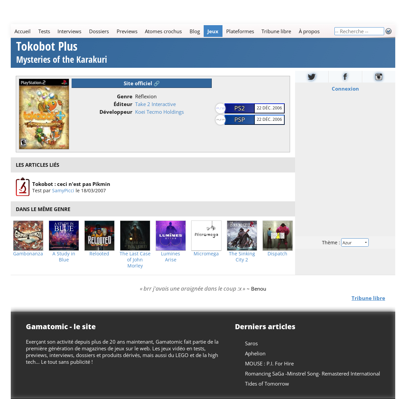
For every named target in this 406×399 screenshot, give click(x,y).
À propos (309, 31)
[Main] (172, 31)
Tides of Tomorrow (267, 383)
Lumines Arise (170, 257)
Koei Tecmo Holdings (159, 111)
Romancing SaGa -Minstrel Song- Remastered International (312, 373)
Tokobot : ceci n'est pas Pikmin (71, 184)
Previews (127, 31)
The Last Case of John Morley (135, 260)
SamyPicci (63, 190)
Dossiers (99, 31)
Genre (124, 96)
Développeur (115, 111)
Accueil (22, 31)
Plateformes (240, 31)
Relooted (99, 254)
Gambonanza (28, 254)
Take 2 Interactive (155, 104)
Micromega (206, 254)
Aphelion (255, 353)
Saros (251, 343)
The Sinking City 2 (242, 257)
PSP (239, 119)
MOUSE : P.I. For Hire (269, 363)
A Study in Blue (63, 257)
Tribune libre (276, 31)
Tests (44, 31)
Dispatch (277, 254)
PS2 (239, 108)
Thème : (345, 242)
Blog (195, 31)
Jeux (212, 31)
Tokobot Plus (61, 53)
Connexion (345, 88)
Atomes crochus (163, 31)
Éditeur (123, 104)
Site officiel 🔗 (142, 83)
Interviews (69, 31)
